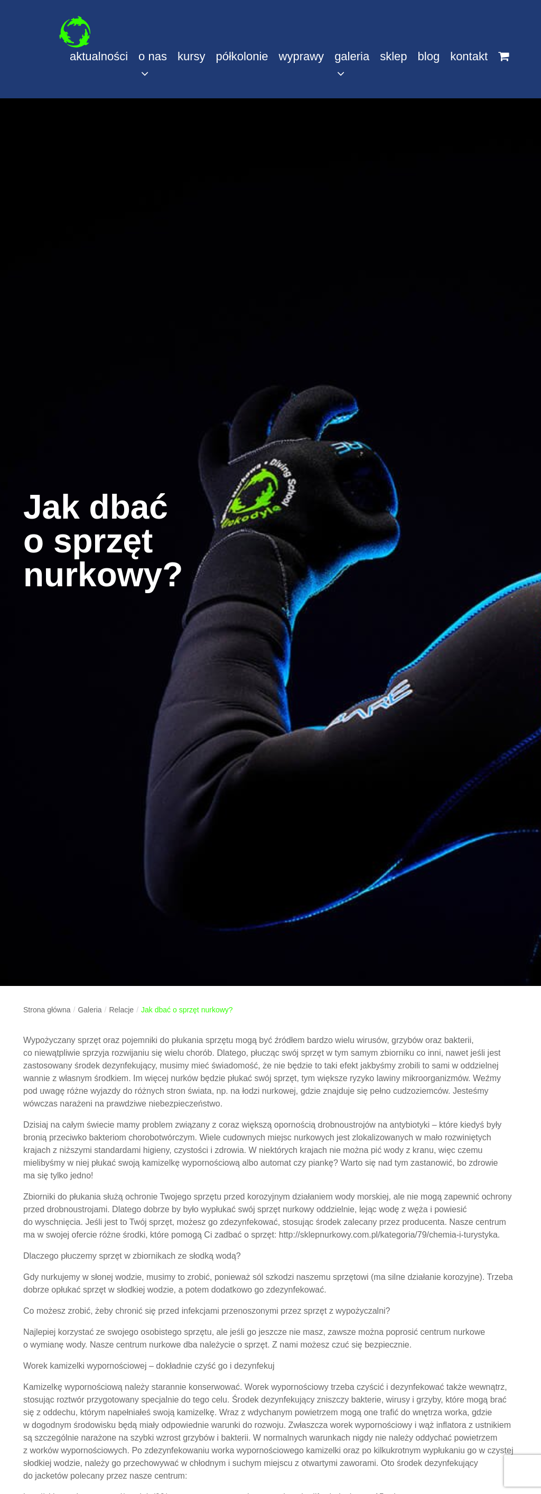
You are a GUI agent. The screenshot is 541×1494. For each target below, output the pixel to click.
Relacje (121, 1010)
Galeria (89, 1010)
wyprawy (301, 56)
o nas (152, 64)
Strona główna (47, 1010)
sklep (393, 56)
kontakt (469, 56)
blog (429, 56)
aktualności (99, 56)
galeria (351, 64)
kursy (192, 56)
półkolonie (242, 56)
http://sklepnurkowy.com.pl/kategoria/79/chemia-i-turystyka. (389, 1234)
